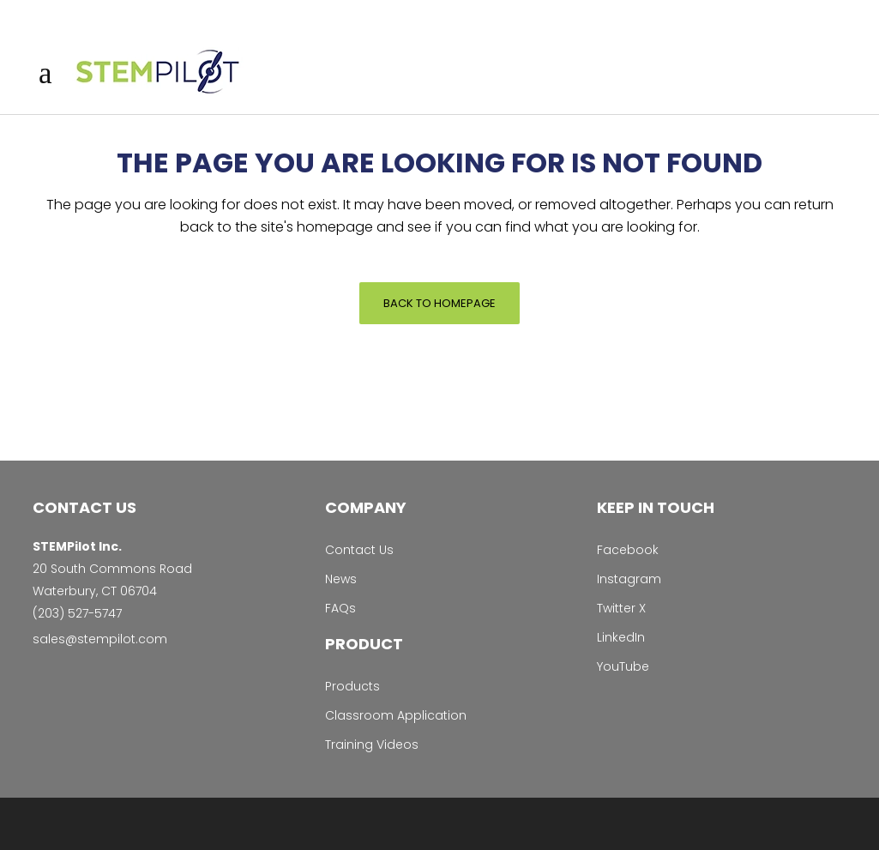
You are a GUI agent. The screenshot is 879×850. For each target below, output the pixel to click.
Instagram (629, 579)
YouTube (623, 666)
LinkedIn (621, 637)
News (341, 579)
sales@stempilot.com (100, 639)
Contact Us (359, 549)
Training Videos (371, 744)
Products (352, 686)
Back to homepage (439, 303)
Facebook (628, 549)
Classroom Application (396, 715)
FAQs (340, 608)
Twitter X (621, 608)
